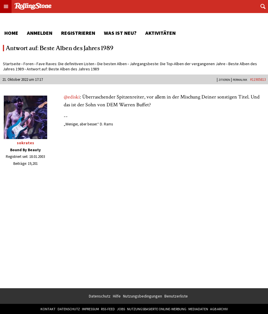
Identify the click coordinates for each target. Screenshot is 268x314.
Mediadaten (198, 309)
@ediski (72, 97)
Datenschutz (100, 296)
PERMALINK (240, 80)
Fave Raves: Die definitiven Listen (65, 63)
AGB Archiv (219, 309)
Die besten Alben (112, 63)
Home (11, 33)
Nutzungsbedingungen (142, 296)
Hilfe (117, 296)
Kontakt (48, 309)
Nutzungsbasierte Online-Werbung (156, 309)
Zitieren (224, 80)
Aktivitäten (160, 33)
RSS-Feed (108, 309)
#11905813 (258, 79)
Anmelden (39, 33)
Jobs (121, 309)
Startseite (12, 63)
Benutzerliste (176, 296)
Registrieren (78, 33)
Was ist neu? (120, 33)
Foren (28, 63)
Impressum (90, 309)
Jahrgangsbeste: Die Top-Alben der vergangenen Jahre (177, 63)
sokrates (25, 142)
